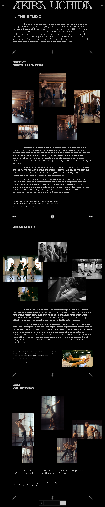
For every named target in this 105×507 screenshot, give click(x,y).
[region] (52, 503)
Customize (55, 503)
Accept (63, 503)
